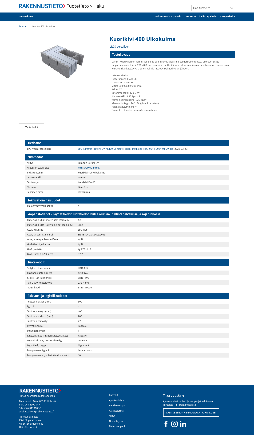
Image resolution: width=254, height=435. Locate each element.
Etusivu (22, 26)
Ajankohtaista (116, 400)
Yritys (112, 416)
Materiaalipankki (118, 426)
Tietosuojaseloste (28, 416)
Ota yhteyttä (116, 421)
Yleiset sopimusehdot (31, 423)
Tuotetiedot (31, 127)
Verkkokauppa (117, 405)
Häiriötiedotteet (28, 427)
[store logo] (62, 6)
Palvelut (113, 395)
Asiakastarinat (116, 410)
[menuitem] (28, 17)
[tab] (172, 54)
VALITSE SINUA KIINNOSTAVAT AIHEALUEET (191, 412)
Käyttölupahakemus (30, 420)
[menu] (127, 17)
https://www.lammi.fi (89, 167)
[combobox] (213, 8)
